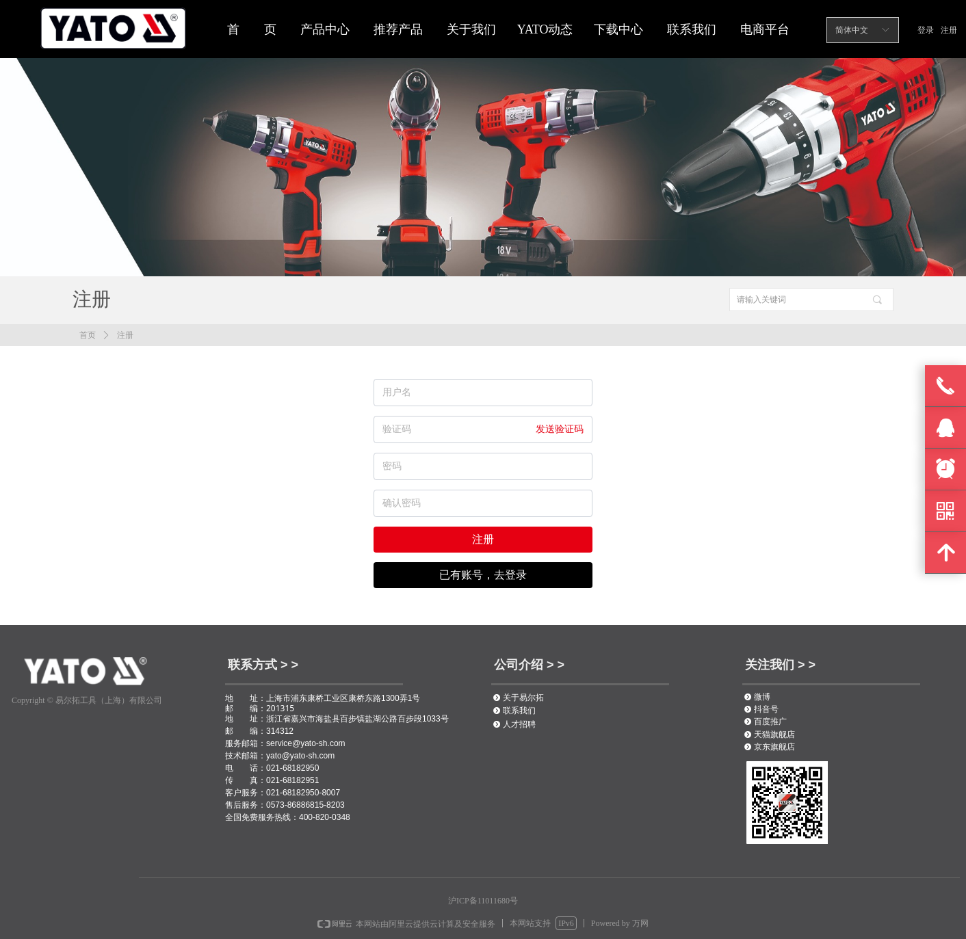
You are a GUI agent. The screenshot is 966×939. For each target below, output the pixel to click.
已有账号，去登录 (483, 575)
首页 (87, 335)
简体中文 (851, 30)
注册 (125, 335)
